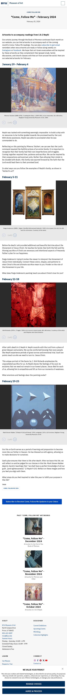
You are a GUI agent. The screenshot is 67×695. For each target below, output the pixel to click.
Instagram (6, 50)
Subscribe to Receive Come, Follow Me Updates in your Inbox (32, 501)
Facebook (17, 50)
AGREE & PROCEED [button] (34, 691)
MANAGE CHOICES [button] (33, 684)
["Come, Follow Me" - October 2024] (33, 591)
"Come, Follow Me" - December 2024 (33, 540)
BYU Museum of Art (9, 625)
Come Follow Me (33, 12)
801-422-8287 (7, 633)
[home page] (4, 3)
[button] (62, 668)
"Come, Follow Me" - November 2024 (33, 573)
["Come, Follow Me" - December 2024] (33, 526)
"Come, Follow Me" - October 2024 (33, 605)
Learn (5, 656)
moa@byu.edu (7, 636)
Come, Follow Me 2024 (10, 488)
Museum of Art (16, 3)
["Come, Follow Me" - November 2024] (33, 559)
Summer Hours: (7, 639)
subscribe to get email (50, 45)
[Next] (15, 122)
